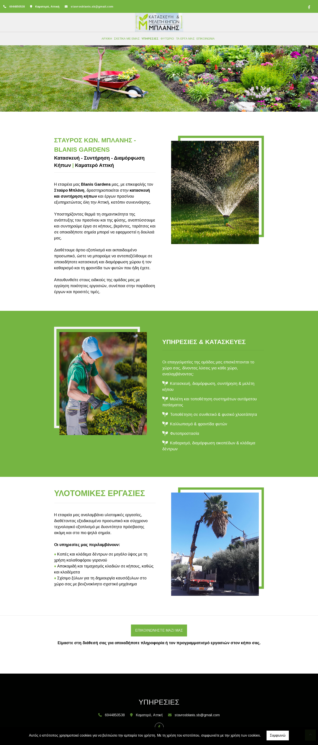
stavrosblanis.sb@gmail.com (92, 6)
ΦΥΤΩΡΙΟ (167, 38)
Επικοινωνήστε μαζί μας (159, 630)
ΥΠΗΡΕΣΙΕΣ (150, 38)
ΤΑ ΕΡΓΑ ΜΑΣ (185, 38)
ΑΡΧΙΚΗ (107, 38)
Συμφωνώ (278, 735)
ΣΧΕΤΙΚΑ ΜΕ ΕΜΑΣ (127, 38)
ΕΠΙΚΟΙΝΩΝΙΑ (206, 38)
